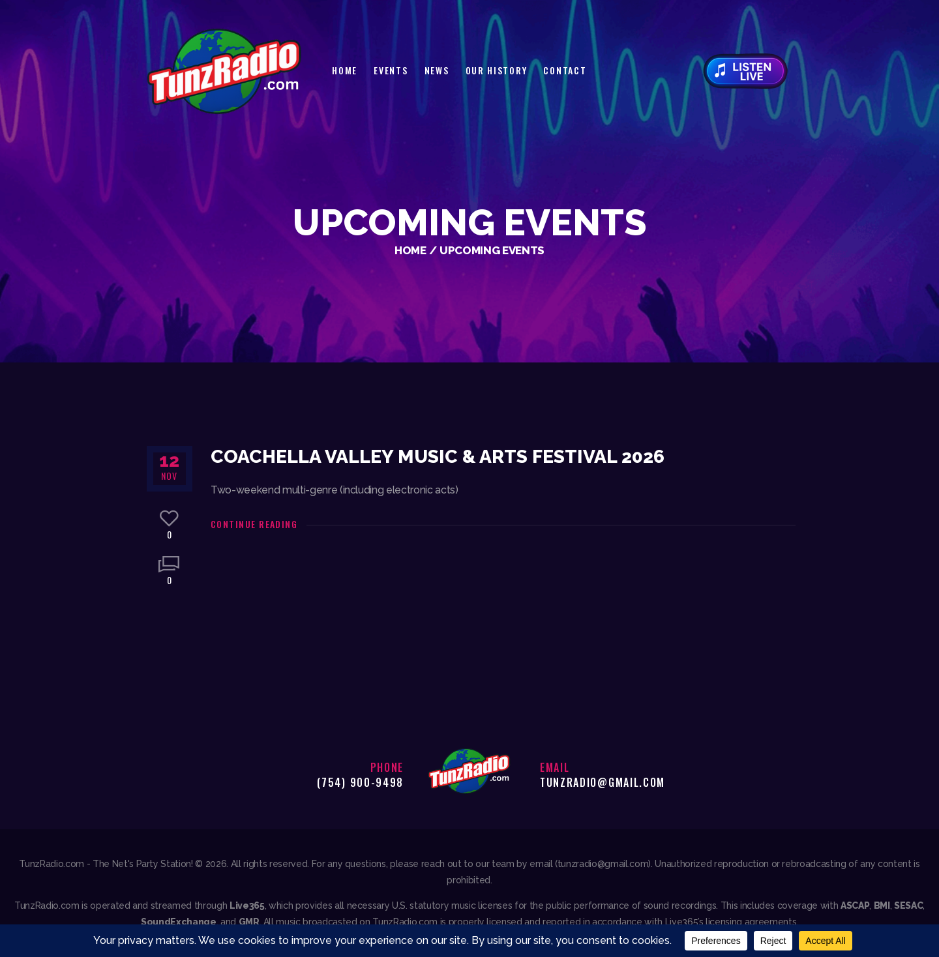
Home (410, 250)
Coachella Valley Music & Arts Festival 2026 (437, 456)
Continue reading (254, 524)
